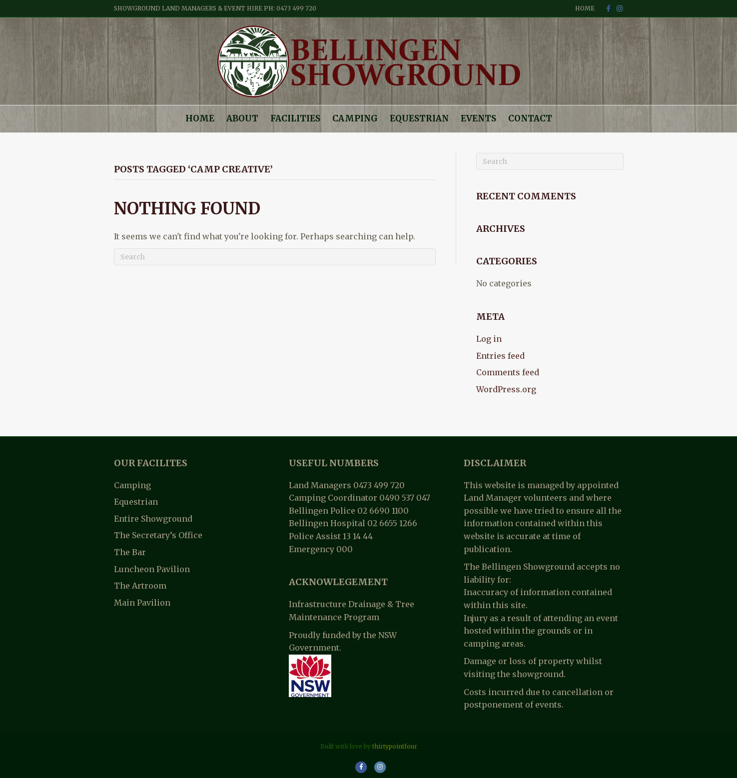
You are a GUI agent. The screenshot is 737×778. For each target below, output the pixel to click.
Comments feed (507, 372)
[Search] (275, 256)
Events (478, 118)
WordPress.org (506, 389)
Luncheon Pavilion (152, 569)
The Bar (130, 552)
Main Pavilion (142, 603)
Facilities (295, 118)
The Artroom (140, 586)
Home (585, 8)
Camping (355, 118)
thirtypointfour (394, 746)
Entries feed (500, 356)
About (242, 118)
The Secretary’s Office (158, 535)
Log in (489, 339)
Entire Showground (153, 519)
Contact (530, 118)
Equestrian (419, 118)
